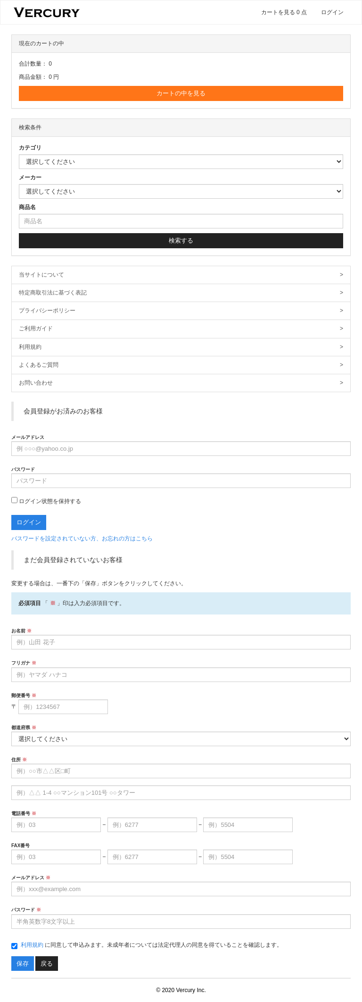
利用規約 (181, 347)
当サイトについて (181, 275)
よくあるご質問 (181, 365)
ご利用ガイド (181, 329)
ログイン (332, 12)
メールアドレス (27, 437)
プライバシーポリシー (181, 311)
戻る (47, 963)
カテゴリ (30, 147)
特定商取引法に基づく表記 (181, 293)
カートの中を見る (181, 93)
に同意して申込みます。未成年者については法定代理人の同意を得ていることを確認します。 (146, 945)
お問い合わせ (181, 383)
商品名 (27, 207)
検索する (181, 240)
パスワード (23, 469)
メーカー (30, 177)
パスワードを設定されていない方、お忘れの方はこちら (82, 538)
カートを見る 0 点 (284, 12)
